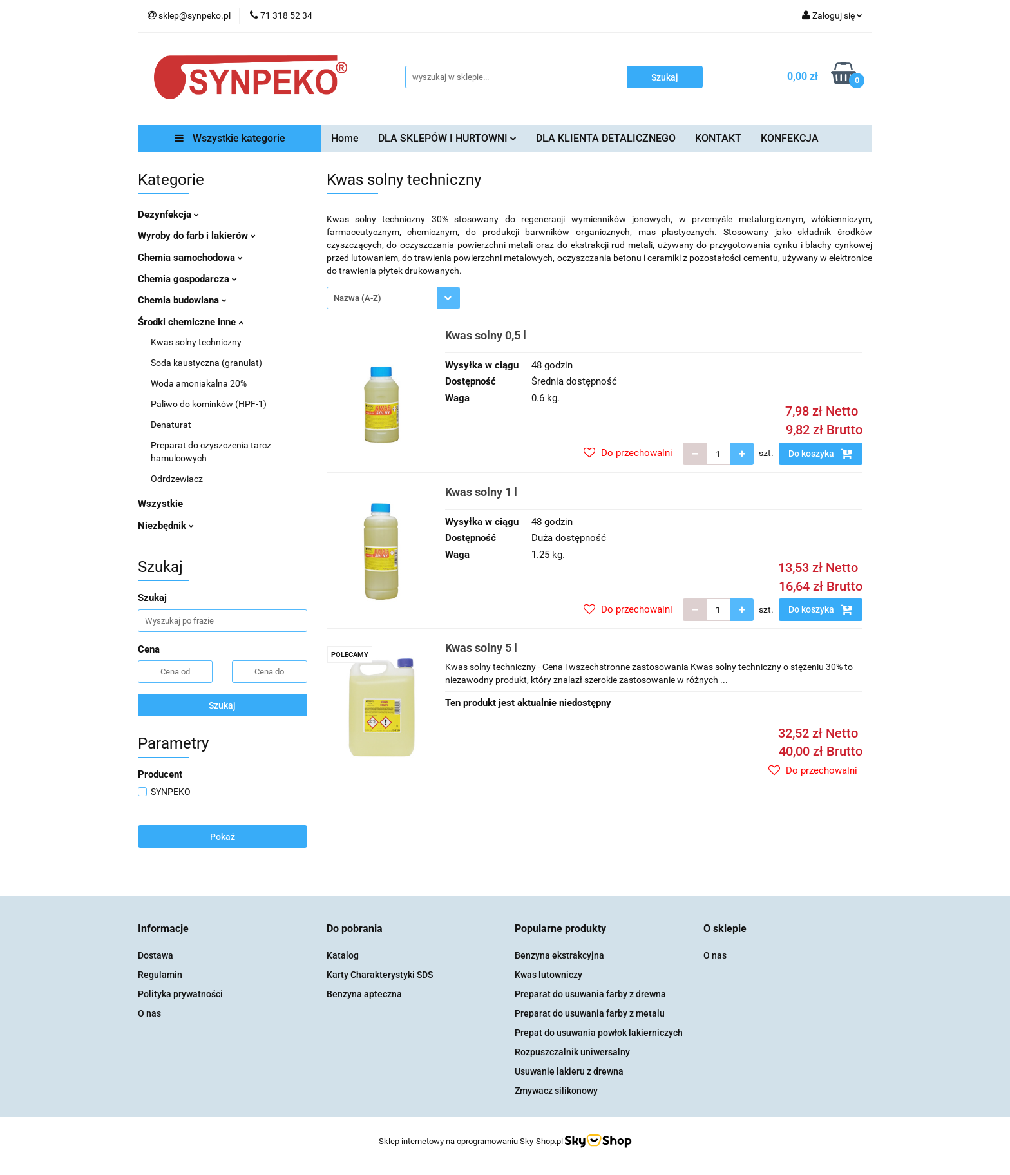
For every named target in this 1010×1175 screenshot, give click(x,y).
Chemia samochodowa (190, 257)
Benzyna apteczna (364, 994)
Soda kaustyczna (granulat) (206, 363)
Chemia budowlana (182, 300)
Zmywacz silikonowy (556, 1090)
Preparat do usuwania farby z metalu (590, 1013)
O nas (149, 1013)
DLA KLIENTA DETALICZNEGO (606, 138)
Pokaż (222, 837)
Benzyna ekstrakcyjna (559, 955)
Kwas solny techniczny (196, 342)
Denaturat (171, 424)
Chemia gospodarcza (187, 279)
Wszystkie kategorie (230, 138)
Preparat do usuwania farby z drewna (590, 994)
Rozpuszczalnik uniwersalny (572, 1052)
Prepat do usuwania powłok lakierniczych (599, 1032)
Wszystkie (160, 504)
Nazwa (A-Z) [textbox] (357, 298)
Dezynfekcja (168, 214)
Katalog (343, 955)
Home (345, 138)
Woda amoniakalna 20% (199, 383)
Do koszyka (820, 453)
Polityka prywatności (180, 994)
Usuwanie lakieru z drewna (569, 1071)
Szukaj (222, 705)
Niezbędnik (166, 525)
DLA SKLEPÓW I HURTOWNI (447, 138)
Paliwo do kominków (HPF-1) (209, 404)
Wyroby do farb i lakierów (197, 236)
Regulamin (160, 975)
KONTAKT (718, 138)
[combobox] (393, 298)
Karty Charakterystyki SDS (380, 975)
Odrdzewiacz (177, 478)
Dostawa (155, 955)
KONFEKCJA (790, 138)
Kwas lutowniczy (548, 975)
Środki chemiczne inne (190, 322)
